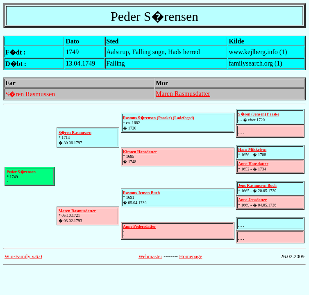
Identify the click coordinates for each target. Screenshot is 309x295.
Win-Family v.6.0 (23, 256)
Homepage (190, 256)
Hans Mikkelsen (252, 149)
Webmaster (150, 256)
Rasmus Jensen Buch (141, 193)
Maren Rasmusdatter (183, 93)
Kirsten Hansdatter (140, 152)
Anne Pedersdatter (139, 226)
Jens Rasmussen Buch (257, 185)
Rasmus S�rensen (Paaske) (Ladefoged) (158, 118)
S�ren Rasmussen (30, 94)
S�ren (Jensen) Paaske (258, 114)
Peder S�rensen (21, 172)
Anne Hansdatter (253, 163)
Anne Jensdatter (252, 199)
